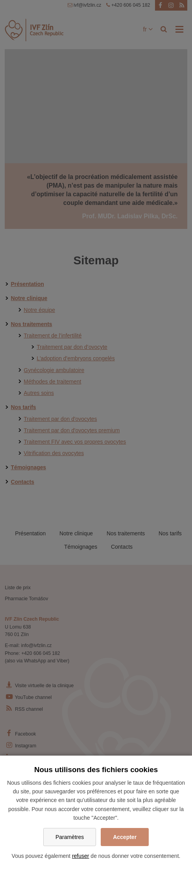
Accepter (125, 837)
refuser (80, 856)
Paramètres (69, 837)
